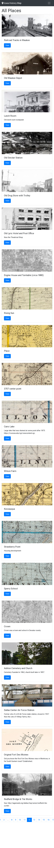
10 (20, 820)
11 (25, 820)
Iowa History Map (11, 3)
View (7, 45)
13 (34, 820)
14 (39, 820)
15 (44, 820)
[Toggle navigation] (49, 3)
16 (48, 820)
